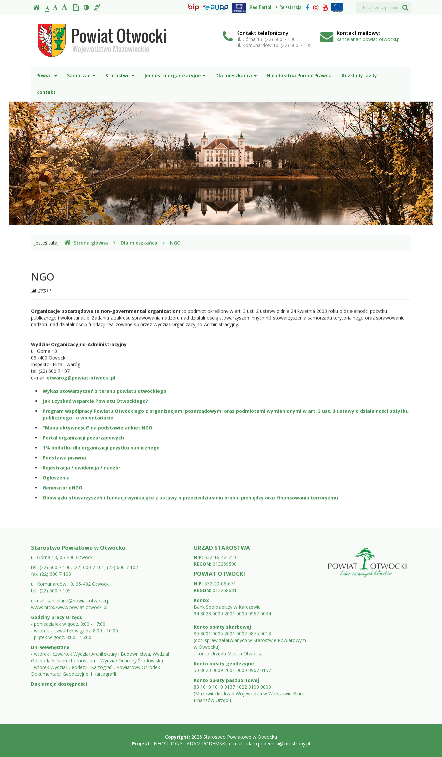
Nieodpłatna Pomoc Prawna (299, 75)
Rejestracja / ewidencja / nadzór (81, 467)
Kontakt (46, 92)
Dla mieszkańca (236, 75)
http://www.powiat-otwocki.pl (75, 607)
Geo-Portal (260, 7)
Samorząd (81, 75)
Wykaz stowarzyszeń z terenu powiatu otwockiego (104, 391)
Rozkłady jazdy (359, 75)
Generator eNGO (62, 487)
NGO (175, 243)
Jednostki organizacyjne (174, 75)
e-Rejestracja (288, 7)
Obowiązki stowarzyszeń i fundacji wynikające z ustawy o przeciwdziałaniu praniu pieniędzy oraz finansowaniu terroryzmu (190, 497)
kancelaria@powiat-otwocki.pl (369, 39)
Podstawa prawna (64, 457)
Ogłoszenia (56, 477)
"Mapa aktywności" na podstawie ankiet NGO (97, 427)
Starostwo (119, 75)
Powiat (46, 75)
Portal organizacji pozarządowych (83, 437)
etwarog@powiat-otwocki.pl (81, 378)
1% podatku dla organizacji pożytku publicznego (101, 447)
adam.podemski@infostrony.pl (277, 743)
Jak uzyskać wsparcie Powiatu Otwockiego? (95, 401)
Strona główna (86, 243)
